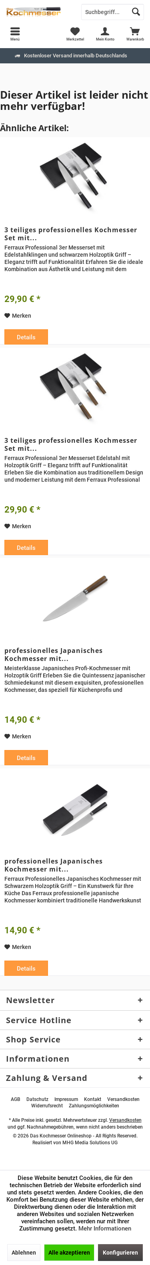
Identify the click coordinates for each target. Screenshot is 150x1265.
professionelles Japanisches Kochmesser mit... (53, 655)
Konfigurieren (120, 1252)
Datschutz (37, 1099)
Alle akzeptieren (69, 1252)
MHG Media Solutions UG (90, 1142)
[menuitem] (135, 34)
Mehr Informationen (104, 1228)
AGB (15, 1099)
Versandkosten (123, 1099)
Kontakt (92, 1099)
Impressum (66, 1099)
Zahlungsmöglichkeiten (94, 1106)
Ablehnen (24, 1252)
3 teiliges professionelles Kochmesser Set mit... (70, 234)
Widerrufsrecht (47, 1106)
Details (26, 337)
